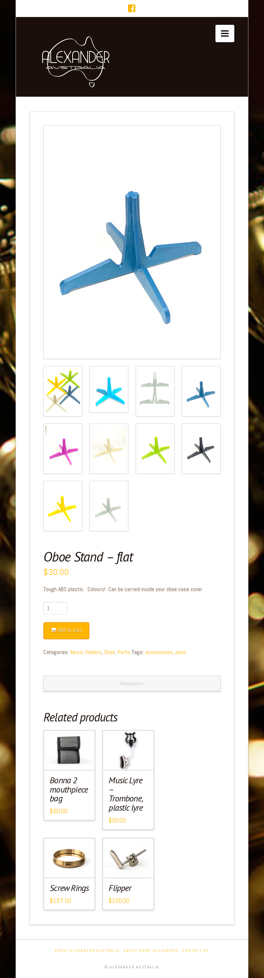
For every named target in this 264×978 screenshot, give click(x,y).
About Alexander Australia (87, 950)
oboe (180, 652)
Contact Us (195, 950)
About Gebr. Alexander (151, 950)
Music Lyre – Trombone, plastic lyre (126, 794)
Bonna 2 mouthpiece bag (69, 789)
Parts (124, 652)
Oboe (109, 652)
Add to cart (69, 630)
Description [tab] (131, 683)
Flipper (120, 888)
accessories (159, 652)
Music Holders (86, 652)
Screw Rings (69, 888)
